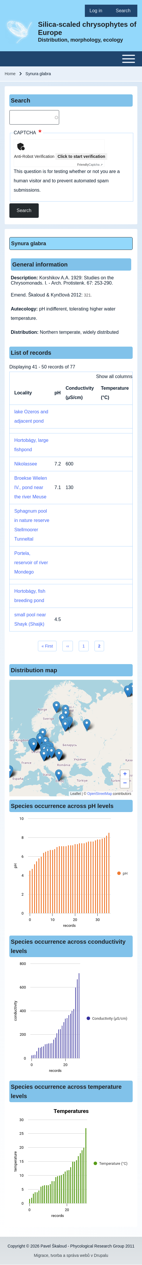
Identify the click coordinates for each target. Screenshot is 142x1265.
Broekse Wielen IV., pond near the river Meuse (30, 487)
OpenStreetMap (99, 794)
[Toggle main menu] (71, 58)
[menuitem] (98, 11)
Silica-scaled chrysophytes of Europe (87, 28)
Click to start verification (81, 156)
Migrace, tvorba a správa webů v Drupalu (71, 1255)
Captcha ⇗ (90, 164)
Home (10, 73)
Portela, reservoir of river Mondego (31, 562)
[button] (56, 707)
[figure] (71, 874)
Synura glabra (28, 243)
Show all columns (114, 376)
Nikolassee (25, 463)
